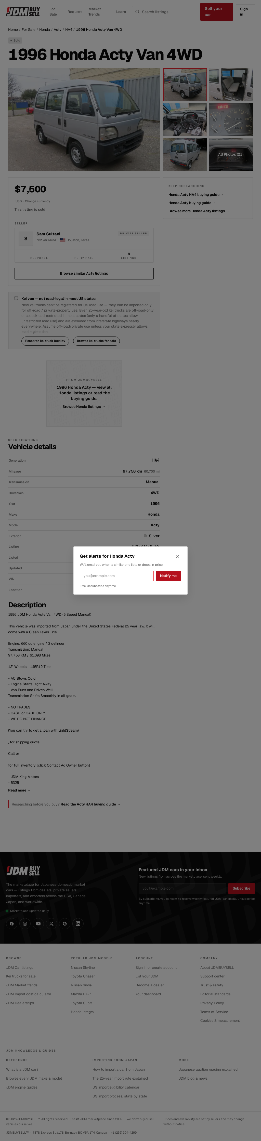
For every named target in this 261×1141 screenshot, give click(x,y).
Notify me (168, 575)
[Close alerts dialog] (177, 556)
